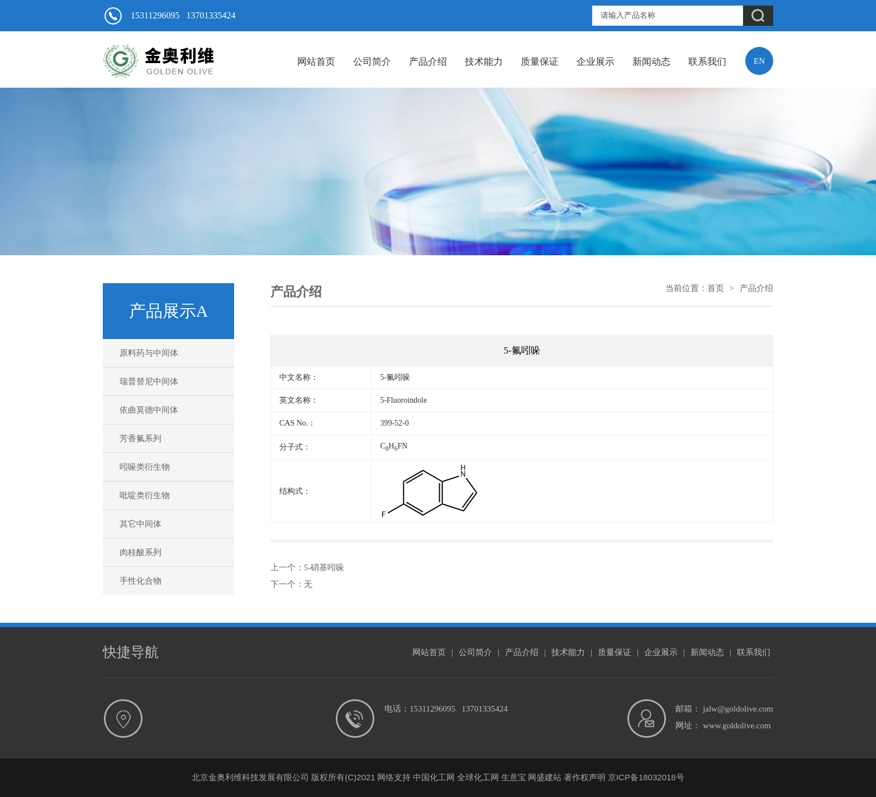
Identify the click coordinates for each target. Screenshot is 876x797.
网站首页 (316, 61)
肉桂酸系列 (140, 552)
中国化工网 (434, 777)
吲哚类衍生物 (145, 466)
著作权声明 (585, 777)
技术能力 (484, 61)
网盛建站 (544, 777)
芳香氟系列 (140, 438)
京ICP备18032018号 (646, 777)
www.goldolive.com (737, 725)
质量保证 (540, 61)
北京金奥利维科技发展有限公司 (250, 777)
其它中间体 (140, 523)
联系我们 (707, 61)
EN (759, 60)
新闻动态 (651, 61)
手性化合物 (140, 580)
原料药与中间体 (149, 353)
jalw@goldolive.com (738, 708)
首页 (715, 288)
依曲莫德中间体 (149, 409)
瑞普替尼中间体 (149, 381)
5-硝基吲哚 (324, 567)
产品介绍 (428, 61)
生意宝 (513, 777)
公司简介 (372, 61)
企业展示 (596, 61)
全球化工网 (478, 777)
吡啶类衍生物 (145, 495)
